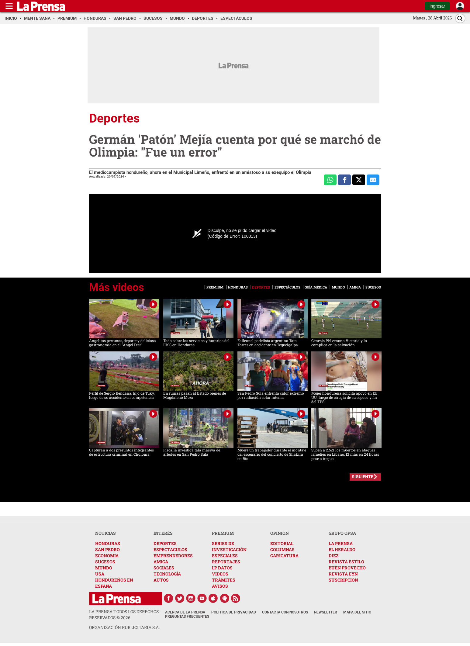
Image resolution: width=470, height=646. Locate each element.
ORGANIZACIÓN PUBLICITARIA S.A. (124, 627)
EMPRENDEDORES (173, 555)
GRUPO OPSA (342, 533)
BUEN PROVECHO (347, 568)
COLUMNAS (282, 549)
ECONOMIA (107, 555)
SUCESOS (105, 562)
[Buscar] (460, 18)
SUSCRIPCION (343, 580)
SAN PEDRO (107, 549)
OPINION (279, 533)
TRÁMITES (223, 580)
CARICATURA (284, 555)
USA (99, 574)
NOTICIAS (105, 533)
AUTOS (161, 580)
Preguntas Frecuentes (187, 616)
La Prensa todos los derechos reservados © (124, 614)
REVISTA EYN (343, 574)
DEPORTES (165, 543)
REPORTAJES (226, 562)
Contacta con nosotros (285, 612)
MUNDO (103, 568)
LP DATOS (222, 568)
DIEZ (333, 555)
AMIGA (161, 562)
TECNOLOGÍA (167, 574)
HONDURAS (107, 543)
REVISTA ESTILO (346, 562)
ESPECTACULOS (170, 549)
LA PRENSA (341, 543)
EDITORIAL (281, 543)
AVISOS (220, 586)
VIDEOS (220, 574)
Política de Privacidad (233, 612)
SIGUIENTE (362, 476)
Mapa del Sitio (357, 612)
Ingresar (437, 6)
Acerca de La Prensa (185, 612)
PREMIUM (223, 533)
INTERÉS (163, 533)
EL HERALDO (342, 549)
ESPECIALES (225, 555)
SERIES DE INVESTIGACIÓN (229, 546)
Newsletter (325, 612)
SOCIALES (164, 568)
